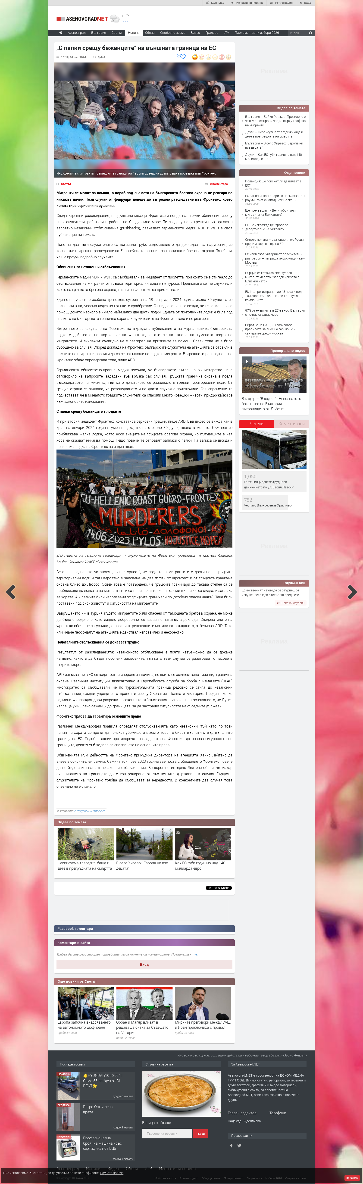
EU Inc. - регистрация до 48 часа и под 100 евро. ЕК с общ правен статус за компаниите (273, 295)
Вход (144, 964)
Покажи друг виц (290, 603)
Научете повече (111, 1173)
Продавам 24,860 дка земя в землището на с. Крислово (101, 1079)
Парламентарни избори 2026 (257, 32)
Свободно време (172, 32)
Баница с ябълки (156, 1122)
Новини (134, 32)
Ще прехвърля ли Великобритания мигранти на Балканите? (271, 212)
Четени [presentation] (256, 423)
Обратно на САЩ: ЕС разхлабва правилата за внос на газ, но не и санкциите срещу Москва (270, 329)
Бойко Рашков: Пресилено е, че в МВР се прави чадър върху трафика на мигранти (86, 868)
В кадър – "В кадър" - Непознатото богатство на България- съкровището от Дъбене (271, 403)
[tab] (256, 425)
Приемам (352, 1178)
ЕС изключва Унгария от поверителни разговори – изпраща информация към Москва (275, 258)
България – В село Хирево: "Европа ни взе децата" (274, 145)
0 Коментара (219, 184)
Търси (200, 1133)
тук (195, 954)
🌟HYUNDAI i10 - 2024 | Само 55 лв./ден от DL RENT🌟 (102, 1110)
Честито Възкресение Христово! (268, 505)
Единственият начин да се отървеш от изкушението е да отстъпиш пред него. (271, 592)
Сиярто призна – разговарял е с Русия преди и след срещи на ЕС (274, 241)
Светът (66, 184)
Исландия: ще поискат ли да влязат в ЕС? (273, 183)
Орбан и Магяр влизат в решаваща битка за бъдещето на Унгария (201, 1027)
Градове (212, 32)
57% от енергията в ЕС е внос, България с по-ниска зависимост (275, 312)
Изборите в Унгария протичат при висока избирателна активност (83, 1027)
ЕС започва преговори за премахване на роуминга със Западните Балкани (276, 198)
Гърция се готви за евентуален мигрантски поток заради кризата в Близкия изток (272, 277)
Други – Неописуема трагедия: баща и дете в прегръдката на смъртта (274, 134)
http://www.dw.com (89, 811)
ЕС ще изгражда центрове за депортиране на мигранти (266, 227)
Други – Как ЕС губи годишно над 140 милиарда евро (273, 156)
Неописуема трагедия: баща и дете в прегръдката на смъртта (143, 865)
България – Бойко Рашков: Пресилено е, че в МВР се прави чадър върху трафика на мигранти (275, 120)
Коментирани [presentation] (292, 423)
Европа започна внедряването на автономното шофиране (142, 1025)
